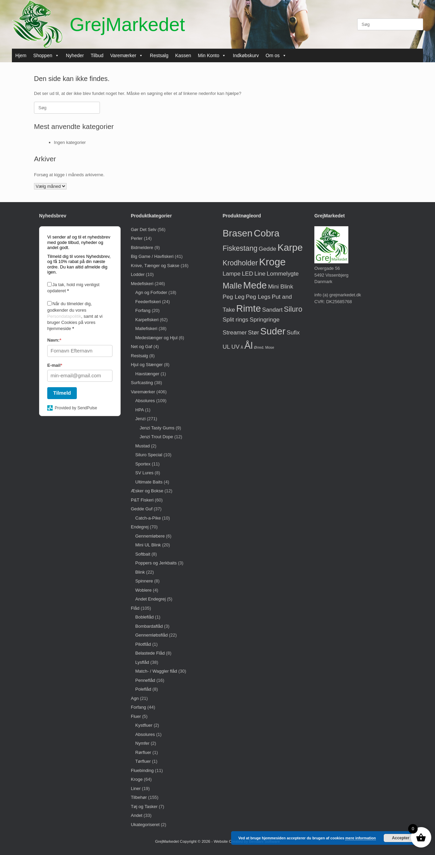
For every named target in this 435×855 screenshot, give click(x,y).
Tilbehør (139, 797)
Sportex (143, 463)
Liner (136, 788)
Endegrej (140, 526)
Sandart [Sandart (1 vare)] (272, 309)
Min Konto (212, 55)
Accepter (400, 838)
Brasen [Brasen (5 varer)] (238, 233)
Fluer (136, 716)
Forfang (143, 310)
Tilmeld (62, 393)
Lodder (137, 274)
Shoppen (46, 55)
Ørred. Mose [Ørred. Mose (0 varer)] (264, 347)
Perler (137, 238)
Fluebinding (142, 770)
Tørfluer (143, 761)
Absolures (145, 400)
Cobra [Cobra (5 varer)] (267, 233)
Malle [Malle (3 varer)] (232, 285)
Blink (140, 572)
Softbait (142, 554)
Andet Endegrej (150, 599)
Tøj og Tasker (144, 806)
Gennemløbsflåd (151, 635)
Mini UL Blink (148, 544)
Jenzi (140, 418)
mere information (360, 838)
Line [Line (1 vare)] (260, 273)
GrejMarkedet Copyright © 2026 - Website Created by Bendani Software (217, 841)
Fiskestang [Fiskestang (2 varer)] (240, 248)
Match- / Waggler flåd (156, 671)
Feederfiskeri (148, 301)
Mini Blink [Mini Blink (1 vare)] (280, 286)
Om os (276, 55)
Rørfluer (143, 752)
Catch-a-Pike (148, 518)
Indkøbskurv (246, 55)
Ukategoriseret (145, 824)
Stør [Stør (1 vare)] (253, 332)
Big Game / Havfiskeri (152, 256)
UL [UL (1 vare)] (226, 346)
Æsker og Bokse (147, 490)
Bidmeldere (142, 247)
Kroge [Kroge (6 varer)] (272, 261)
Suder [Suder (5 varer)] (272, 331)
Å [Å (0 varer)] (242, 347)
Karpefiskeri (147, 319)
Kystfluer (144, 725)
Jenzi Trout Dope (156, 436)
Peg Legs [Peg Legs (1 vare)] (258, 296)
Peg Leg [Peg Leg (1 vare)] (233, 296)
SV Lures (144, 472)
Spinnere (144, 580)
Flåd (135, 608)
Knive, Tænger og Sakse (155, 265)
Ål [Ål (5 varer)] (248, 345)
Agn (135, 698)
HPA (139, 409)
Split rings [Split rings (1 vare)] (235, 319)
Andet (136, 815)
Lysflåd (142, 662)
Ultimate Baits (148, 481)
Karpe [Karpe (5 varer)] (290, 247)
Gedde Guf (142, 508)
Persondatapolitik (64, 316)
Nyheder (75, 55)
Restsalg (159, 55)
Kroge (137, 779)
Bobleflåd (144, 617)
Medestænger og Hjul (156, 337)
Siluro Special (148, 454)
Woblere (143, 590)
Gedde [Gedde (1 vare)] (267, 248)
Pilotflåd (143, 644)
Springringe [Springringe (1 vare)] (264, 319)
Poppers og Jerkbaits (156, 562)
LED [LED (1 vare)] (247, 273)
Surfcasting (142, 382)
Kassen (183, 55)
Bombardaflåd (149, 626)
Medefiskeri (142, 283)
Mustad (142, 445)
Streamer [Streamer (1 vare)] (235, 332)
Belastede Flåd (150, 653)
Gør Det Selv (143, 229)
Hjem (21, 55)
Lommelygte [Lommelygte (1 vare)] (283, 273)
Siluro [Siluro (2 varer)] (293, 309)
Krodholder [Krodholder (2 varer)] (240, 263)
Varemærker (126, 55)
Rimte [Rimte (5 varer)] (248, 308)
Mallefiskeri (146, 328)
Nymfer (142, 743)
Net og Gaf (141, 346)
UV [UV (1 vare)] (235, 346)
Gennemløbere (150, 536)
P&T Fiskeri (142, 500)
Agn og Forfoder (151, 292)
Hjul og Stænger (147, 364)
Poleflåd (143, 689)
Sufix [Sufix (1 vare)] (293, 332)
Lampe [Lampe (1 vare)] (232, 273)
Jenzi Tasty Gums (157, 427)
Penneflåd (145, 680)
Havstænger (147, 373)
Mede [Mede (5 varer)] (255, 285)
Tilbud (97, 55)
